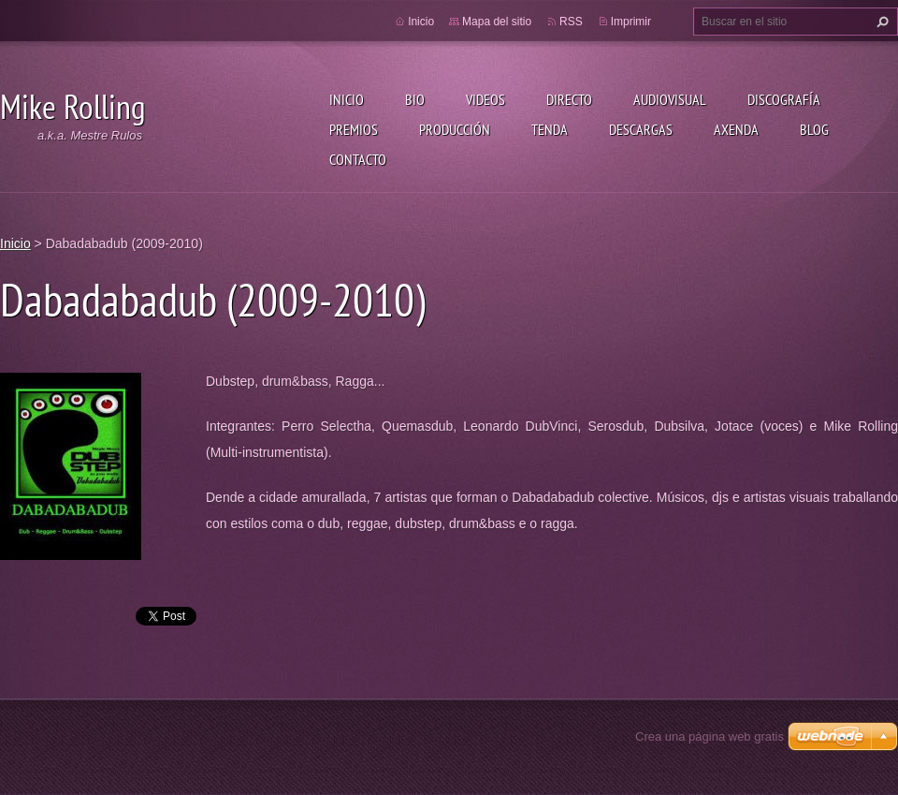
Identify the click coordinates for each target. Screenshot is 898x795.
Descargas (641, 129)
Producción (454, 129)
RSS (571, 21)
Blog (814, 129)
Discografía (783, 99)
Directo (569, 99)
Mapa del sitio (496, 21)
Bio (415, 99)
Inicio (346, 99)
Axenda (736, 129)
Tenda (549, 129)
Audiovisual (669, 99)
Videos (485, 99)
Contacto (357, 159)
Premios (353, 129)
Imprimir (631, 21)
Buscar (880, 21)
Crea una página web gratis (709, 736)
